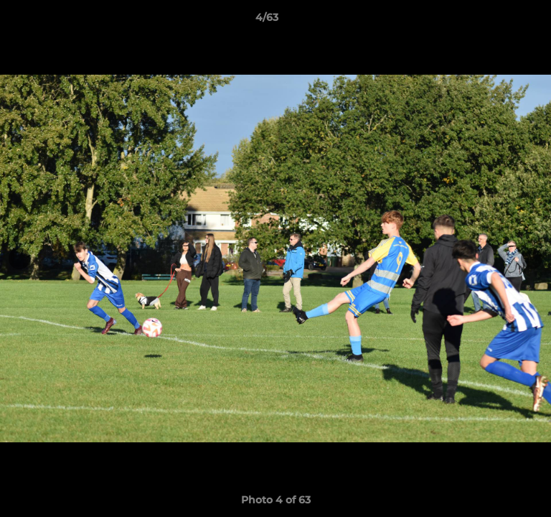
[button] (499, 20)
